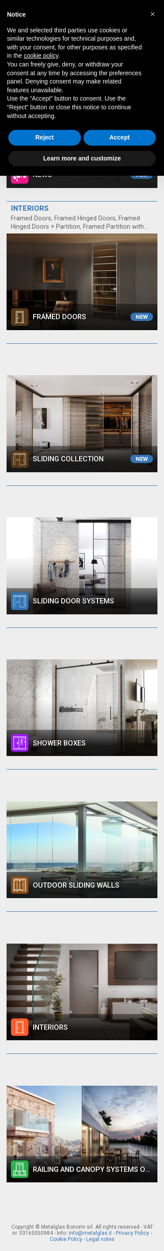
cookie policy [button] (41, 55)
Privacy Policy (132, 1233)
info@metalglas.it (90, 1233)
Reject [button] (44, 137)
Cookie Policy (66, 1239)
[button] (153, 14)
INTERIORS (30, 208)
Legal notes (100, 1239)
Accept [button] (119, 137)
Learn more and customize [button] (82, 158)
